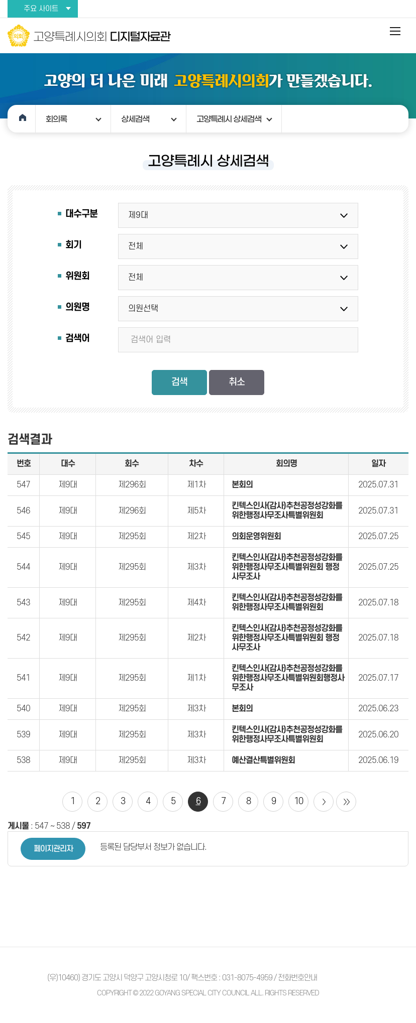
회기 (73, 245)
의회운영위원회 (256, 536)
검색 (179, 382)
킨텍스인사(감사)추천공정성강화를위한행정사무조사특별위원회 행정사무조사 (287, 567)
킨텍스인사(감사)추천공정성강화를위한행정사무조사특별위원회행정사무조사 (288, 678)
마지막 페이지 (346, 802)
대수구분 (81, 214)
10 (298, 801)
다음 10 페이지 (324, 802)
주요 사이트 (41, 9)
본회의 (242, 484)
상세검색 (135, 119)
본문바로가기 (0, 0)
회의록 (56, 119)
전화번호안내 (297, 977)
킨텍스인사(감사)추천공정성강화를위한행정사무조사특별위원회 (287, 510)
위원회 (77, 276)
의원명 (77, 307)
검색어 (77, 338)
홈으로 (22, 119)
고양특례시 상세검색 (228, 119)
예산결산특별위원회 (263, 760)
